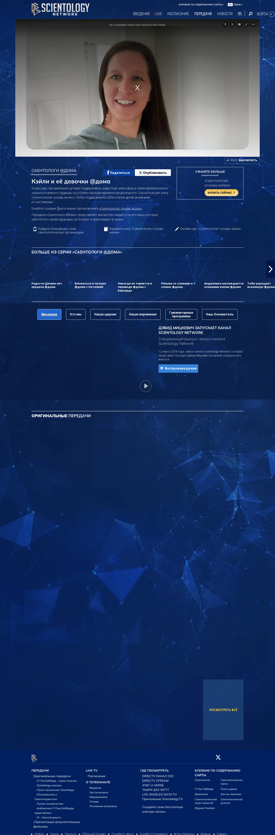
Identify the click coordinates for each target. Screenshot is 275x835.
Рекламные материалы (103, 804)
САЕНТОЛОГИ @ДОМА (54, 170)
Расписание (97, 774)
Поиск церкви (229, 786)
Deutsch (70, 832)
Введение (95, 785)
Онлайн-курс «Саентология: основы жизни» (210, 229)
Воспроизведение (178, 368)
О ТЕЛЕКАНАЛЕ (98, 780)
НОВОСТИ (225, 13)
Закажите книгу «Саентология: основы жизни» (136, 230)
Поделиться (118, 172)
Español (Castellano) (154, 832)
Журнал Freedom (205, 805)
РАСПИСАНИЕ (178, 13)
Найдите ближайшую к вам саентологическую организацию (61, 230)
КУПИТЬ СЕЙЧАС (221, 192)
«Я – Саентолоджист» (48, 815)
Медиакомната (98, 794)
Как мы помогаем (231, 791)
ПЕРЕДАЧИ (203, 13)
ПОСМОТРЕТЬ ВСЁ (223, 710)
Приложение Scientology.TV (162, 797)
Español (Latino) (123, 832)
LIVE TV (92, 768)
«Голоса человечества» (50, 801)
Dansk (54, 832)
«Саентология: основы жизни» (120, 208)
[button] (270, 269)
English (39, 832)
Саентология (202, 777)
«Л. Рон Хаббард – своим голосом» (56, 778)
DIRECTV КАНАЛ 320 (158, 774)
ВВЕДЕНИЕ (141, 13)
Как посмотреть (99, 790)
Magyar (206, 832)
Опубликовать (153, 173)
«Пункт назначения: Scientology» (55, 787)
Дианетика (201, 791)
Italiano (222, 832)
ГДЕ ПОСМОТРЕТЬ (154, 768)
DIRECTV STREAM (155, 778)
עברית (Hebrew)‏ (184, 832)
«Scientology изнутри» (49, 783)
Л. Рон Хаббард (204, 786)
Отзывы (94, 799)
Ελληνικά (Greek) (93, 832)
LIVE (158, 13)
